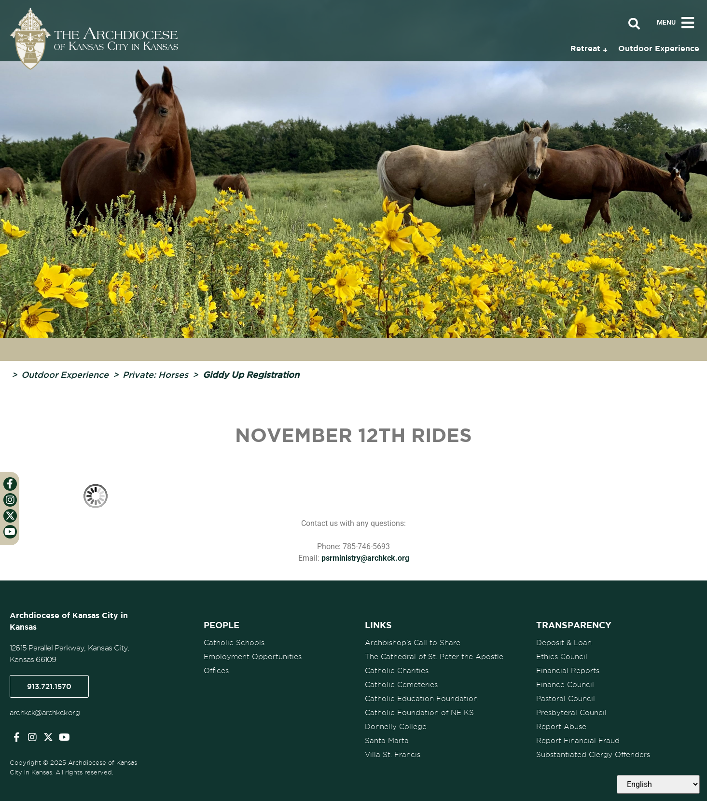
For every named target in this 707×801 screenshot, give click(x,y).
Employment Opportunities (253, 657)
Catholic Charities (397, 671)
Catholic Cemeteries (401, 685)
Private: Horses (155, 374)
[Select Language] (658, 784)
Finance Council (565, 685)
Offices (216, 671)
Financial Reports (567, 671)
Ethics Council (561, 657)
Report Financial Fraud (578, 741)
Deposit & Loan (564, 643)
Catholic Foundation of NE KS (419, 713)
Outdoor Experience (65, 374)
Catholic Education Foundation (421, 699)
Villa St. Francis (392, 755)
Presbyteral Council (571, 713)
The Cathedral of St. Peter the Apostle (434, 657)
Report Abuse (561, 727)
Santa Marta (387, 741)
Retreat (585, 48)
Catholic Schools (234, 643)
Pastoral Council (565, 699)
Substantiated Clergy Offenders (593, 755)
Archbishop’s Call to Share (412, 643)
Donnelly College (396, 727)
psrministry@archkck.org (365, 558)
